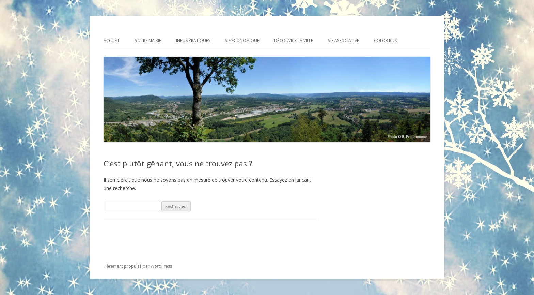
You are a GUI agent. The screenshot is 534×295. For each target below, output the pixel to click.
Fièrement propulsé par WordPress (138, 266)
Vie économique (242, 40)
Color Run (385, 40)
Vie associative (343, 40)
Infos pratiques (193, 40)
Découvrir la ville (293, 40)
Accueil (112, 40)
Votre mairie (148, 40)
